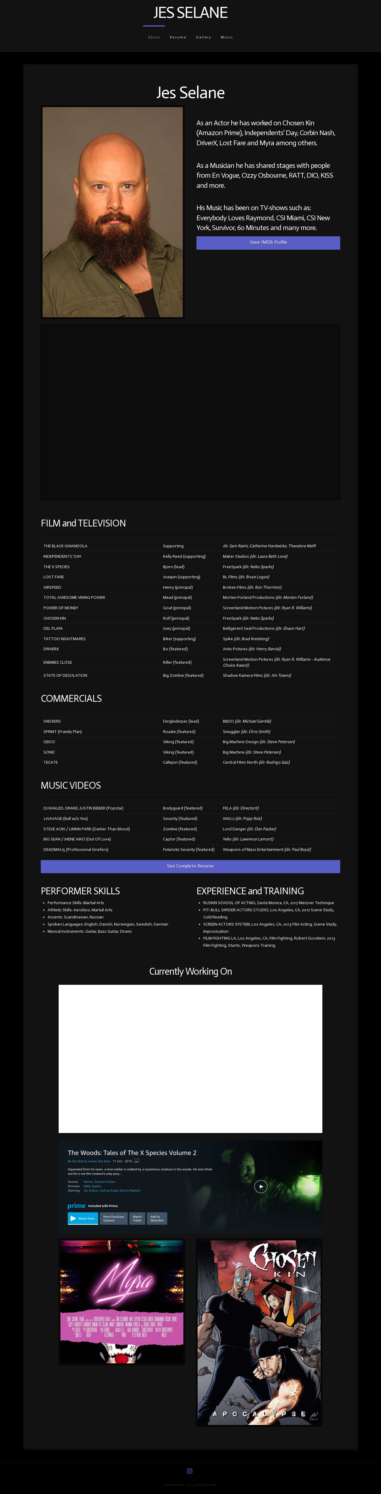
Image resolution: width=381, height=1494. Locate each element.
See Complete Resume (190, 866)
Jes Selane (190, 12)
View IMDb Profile (268, 242)
